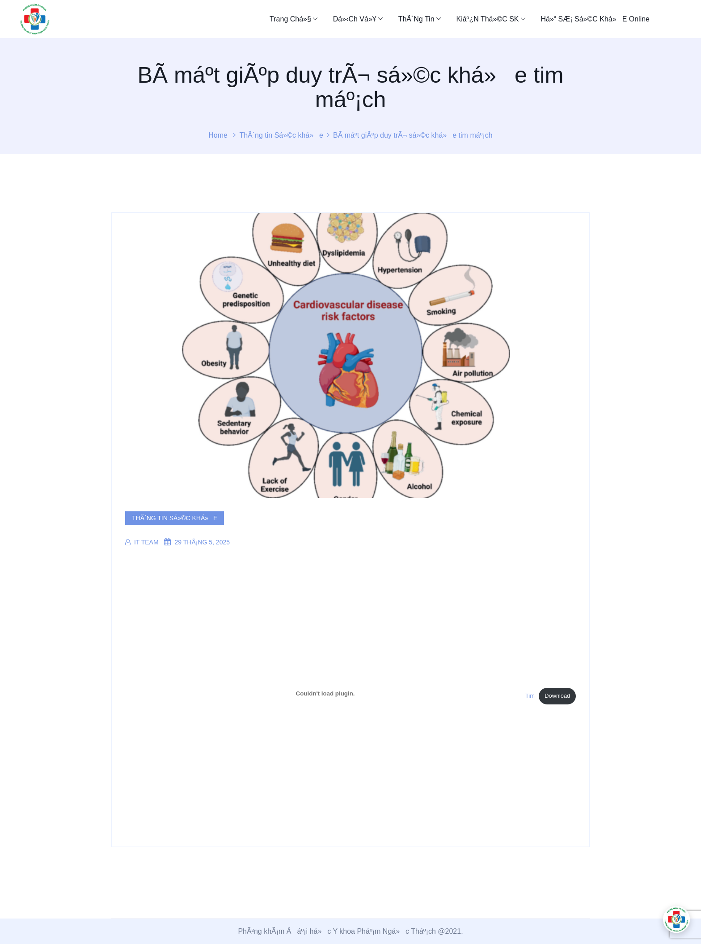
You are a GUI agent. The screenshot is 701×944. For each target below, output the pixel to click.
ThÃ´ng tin (416, 19)
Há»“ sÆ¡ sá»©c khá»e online (595, 19)
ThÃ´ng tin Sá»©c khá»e (281, 135)
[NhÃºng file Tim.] (325, 693)
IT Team (142, 542)
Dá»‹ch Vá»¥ (354, 19)
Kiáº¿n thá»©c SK (487, 19)
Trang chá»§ (290, 19)
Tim (530, 695)
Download (557, 695)
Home (218, 135)
